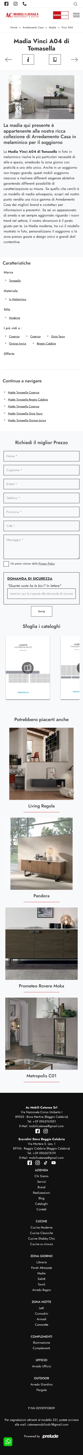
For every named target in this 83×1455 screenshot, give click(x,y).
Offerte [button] (9, 353)
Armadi (41, 1319)
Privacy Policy (47, 563)
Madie (52, 27)
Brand (41, 1187)
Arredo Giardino (42, 1384)
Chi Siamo (41, 1176)
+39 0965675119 (44, 1153)
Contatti (41, 1209)
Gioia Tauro (58, 336)
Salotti (42, 1279)
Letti (41, 1308)
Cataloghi (41, 1204)
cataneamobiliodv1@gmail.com (47, 1424)
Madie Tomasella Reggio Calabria (28, 399)
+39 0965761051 (44, 1121)
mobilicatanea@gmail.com (46, 1126)
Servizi (41, 1181)
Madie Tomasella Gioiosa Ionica (27, 420)
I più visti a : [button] (13, 328)
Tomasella (15, 281)
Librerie (42, 1262)
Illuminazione (41, 1342)
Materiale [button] (11, 290)
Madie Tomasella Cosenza (23, 392)
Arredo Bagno (41, 1290)
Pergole (42, 1390)
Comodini (41, 1313)
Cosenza (14, 336)
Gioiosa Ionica (17, 343)
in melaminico (17, 299)
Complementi (41, 1348)
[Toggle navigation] (76, 15)
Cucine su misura (41, 1244)
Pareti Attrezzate (41, 1267)
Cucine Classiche (41, 1233)
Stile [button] (7, 309)
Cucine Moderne (41, 1227)
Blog (41, 1198)
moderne (14, 318)
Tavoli (41, 1284)
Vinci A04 (67, 27)
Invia (41, 611)
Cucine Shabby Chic (41, 1238)
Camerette (41, 1324)
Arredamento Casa (33, 27)
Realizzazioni (41, 1192)
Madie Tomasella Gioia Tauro (25, 413)
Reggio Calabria (46, 343)
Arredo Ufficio (41, 1366)
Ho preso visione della (33, 563)
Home (13, 27)
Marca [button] (8, 272)
